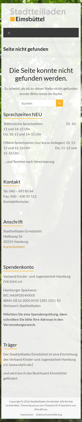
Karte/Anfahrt (14, 247)
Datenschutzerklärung (49, 414)
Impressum (26, 414)
